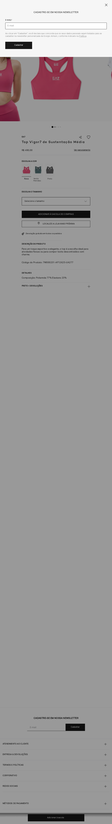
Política (82, 36)
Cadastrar (18, 45)
